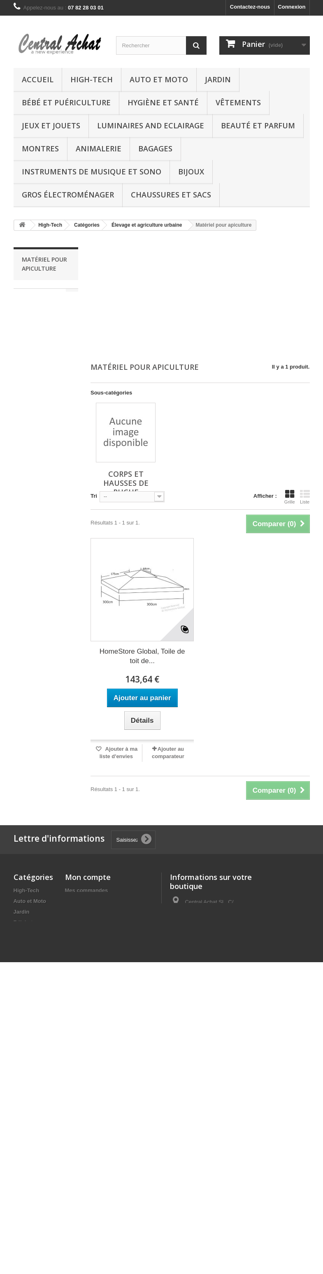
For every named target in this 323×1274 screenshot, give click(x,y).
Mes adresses (82, 912)
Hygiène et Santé (163, 102)
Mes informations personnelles (104, 922)
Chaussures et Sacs (171, 195)
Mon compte (88, 877)
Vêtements (238, 102)
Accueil (37, 79)
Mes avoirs (79, 901)
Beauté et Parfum (258, 125)
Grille (289, 497)
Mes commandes (86, 890)
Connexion (291, 7)
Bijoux (191, 171)
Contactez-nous (250, 7)
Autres (22, 1121)
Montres (40, 148)
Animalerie (98, 148)
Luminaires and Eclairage (150, 125)
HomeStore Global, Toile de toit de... (142, 656)
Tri (94, 496)
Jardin (218, 79)
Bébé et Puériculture (66, 102)
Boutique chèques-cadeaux (25, 1214)
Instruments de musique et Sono (91, 171)
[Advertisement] (200, 297)
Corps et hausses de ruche (43, 301)
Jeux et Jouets (51, 125)
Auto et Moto (159, 79)
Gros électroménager (68, 195)
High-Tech (91, 79)
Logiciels (25, 1168)
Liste (305, 497)
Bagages (155, 148)
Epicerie (24, 1196)
